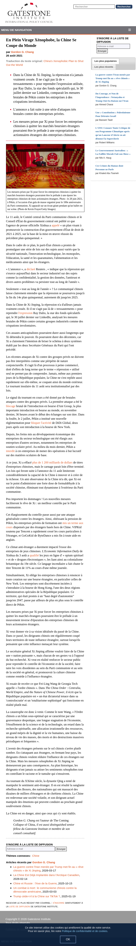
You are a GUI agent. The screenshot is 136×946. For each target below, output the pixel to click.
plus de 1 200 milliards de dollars (52, 462)
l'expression (25, 313)
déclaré (30, 269)
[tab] (105, 61)
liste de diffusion (19, 906)
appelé (55, 225)
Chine (35, 855)
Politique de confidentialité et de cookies (84, 931)
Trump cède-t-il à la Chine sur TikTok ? (36, 896)
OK (68, 939)
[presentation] (105, 61)
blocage (10, 406)
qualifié (34, 555)
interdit (10, 451)
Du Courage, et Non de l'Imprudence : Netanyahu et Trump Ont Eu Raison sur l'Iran (111, 97)
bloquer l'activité (41, 423)
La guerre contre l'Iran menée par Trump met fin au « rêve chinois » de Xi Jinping (112, 78)
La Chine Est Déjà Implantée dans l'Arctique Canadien (46, 875)
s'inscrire (58, 902)
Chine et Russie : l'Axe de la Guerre (35, 883)
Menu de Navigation (16, 29)
